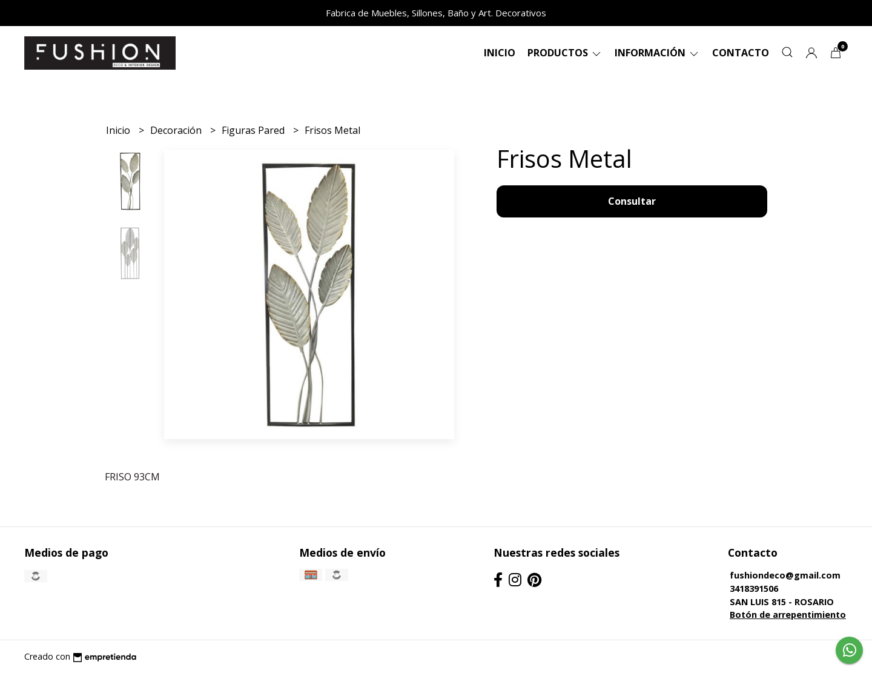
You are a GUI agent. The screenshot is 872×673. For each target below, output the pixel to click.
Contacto (740, 52)
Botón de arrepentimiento (788, 614)
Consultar (632, 201)
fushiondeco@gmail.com (785, 575)
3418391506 (754, 588)
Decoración (177, 130)
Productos (565, 52)
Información (657, 52)
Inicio (499, 52)
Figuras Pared (254, 130)
